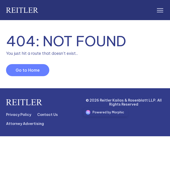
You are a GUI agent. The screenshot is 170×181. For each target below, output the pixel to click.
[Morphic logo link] (105, 112)
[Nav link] (18, 114)
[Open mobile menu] (160, 10)
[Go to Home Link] (27, 70)
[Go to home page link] (24, 102)
